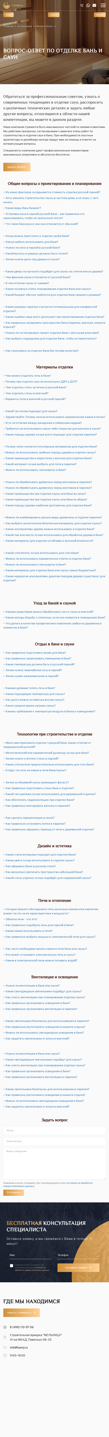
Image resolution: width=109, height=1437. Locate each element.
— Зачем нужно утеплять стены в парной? (31, 759)
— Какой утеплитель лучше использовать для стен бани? (41, 553)
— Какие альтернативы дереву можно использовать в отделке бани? (49, 529)
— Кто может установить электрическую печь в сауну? (39, 955)
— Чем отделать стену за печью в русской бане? (35, 387)
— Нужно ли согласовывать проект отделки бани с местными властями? (51, 333)
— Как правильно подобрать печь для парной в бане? (38, 925)
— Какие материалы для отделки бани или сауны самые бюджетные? (49, 570)
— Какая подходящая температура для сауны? (34, 694)
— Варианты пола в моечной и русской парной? (34, 399)
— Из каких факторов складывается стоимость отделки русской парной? (51, 192)
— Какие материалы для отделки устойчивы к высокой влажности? (48, 541)
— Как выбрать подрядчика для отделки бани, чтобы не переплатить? (49, 339)
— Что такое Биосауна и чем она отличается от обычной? (40, 224)
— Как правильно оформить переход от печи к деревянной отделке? (48, 830)
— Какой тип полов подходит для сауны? (30, 411)
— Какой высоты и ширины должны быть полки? (35, 254)
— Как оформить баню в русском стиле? (29, 866)
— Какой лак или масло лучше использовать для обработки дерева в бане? (53, 535)
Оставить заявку (76, 1268)
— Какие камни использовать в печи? (28, 931)
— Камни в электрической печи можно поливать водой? (40, 961)
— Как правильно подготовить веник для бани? (34, 653)
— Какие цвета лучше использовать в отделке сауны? (39, 860)
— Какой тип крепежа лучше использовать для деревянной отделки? (49, 794)
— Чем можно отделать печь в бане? (27, 376)
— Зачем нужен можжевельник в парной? (31, 676)
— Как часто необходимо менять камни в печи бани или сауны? (45, 949)
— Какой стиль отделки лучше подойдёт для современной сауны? (47, 878)
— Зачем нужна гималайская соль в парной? (32, 670)
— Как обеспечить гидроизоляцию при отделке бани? (39, 800)
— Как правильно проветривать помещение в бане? (37, 659)
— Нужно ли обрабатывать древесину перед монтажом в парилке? (47, 482)
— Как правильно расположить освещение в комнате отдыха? (44, 1027)
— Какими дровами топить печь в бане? (29, 688)
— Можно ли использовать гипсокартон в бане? (34, 470)
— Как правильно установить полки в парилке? (34, 824)
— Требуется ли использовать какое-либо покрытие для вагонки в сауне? (52, 429)
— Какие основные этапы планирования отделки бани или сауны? (47, 289)
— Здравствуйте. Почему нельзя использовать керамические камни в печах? (54, 417)
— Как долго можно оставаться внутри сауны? (33, 700)
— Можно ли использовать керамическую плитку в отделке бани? (47, 559)
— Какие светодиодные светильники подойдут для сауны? (42, 991)
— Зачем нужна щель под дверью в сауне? (31, 259)
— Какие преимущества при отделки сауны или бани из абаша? (45, 500)
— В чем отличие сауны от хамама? (26, 283)
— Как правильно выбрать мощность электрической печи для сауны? (49, 937)
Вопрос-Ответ (44, 26)
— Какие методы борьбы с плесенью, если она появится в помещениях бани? (54, 618)
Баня (8, 14)
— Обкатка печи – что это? (20, 919)
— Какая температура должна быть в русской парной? (39, 664)
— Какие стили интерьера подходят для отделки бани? (39, 855)
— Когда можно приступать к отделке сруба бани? (36, 236)
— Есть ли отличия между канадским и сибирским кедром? (42, 423)
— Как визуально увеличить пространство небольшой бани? (43, 872)
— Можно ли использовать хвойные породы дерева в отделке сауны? (49, 453)
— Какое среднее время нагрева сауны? (29, 706)
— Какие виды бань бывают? (22, 208)
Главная (8, 26)
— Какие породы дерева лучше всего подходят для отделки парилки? (50, 435)
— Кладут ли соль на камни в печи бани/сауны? (34, 770)
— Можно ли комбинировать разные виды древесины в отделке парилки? (52, 517)
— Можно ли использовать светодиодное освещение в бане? (43, 1033)
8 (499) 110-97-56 (22, 1327)
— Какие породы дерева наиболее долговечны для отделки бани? (47, 505)
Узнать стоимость (19, 1313)
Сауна (53, 14)
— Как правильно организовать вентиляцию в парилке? (40, 1009)
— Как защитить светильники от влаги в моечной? (36, 1039)
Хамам (99, 14)
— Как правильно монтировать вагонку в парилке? (36, 806)
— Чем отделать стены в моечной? (25, 393)
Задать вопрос (16, 167)
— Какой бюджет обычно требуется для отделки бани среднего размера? (52, 295)
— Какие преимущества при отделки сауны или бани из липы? (44, 494)
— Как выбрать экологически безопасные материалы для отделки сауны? (52, 523)
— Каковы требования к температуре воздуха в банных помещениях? (49, 711)
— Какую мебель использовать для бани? (30, 242)
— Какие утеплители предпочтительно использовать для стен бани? (48, 765)
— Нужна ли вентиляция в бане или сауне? (31, 986)
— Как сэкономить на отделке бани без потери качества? (41, 351)
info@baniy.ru (19, 1348)
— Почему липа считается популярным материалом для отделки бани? (50, 447)
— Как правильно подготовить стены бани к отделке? (38, 788)
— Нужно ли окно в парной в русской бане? (31, 248)
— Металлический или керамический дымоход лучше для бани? (46, 753)
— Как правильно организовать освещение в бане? (36, 1003)
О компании (25, 26)
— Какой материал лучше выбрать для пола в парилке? (40, 464)
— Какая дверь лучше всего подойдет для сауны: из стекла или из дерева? (53, 272)
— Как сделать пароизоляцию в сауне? (28, 818)
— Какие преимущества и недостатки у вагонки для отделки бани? (47, 458)
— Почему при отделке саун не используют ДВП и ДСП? (40, 382)
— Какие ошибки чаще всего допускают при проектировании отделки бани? (53, 317)
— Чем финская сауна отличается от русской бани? (36, 277)
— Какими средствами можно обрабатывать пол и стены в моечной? (48, 612)
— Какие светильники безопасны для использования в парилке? (46, 1021)
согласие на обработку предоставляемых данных (32, 1269)
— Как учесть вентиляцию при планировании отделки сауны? (44, 997)
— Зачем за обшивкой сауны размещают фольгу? (36, 783)
